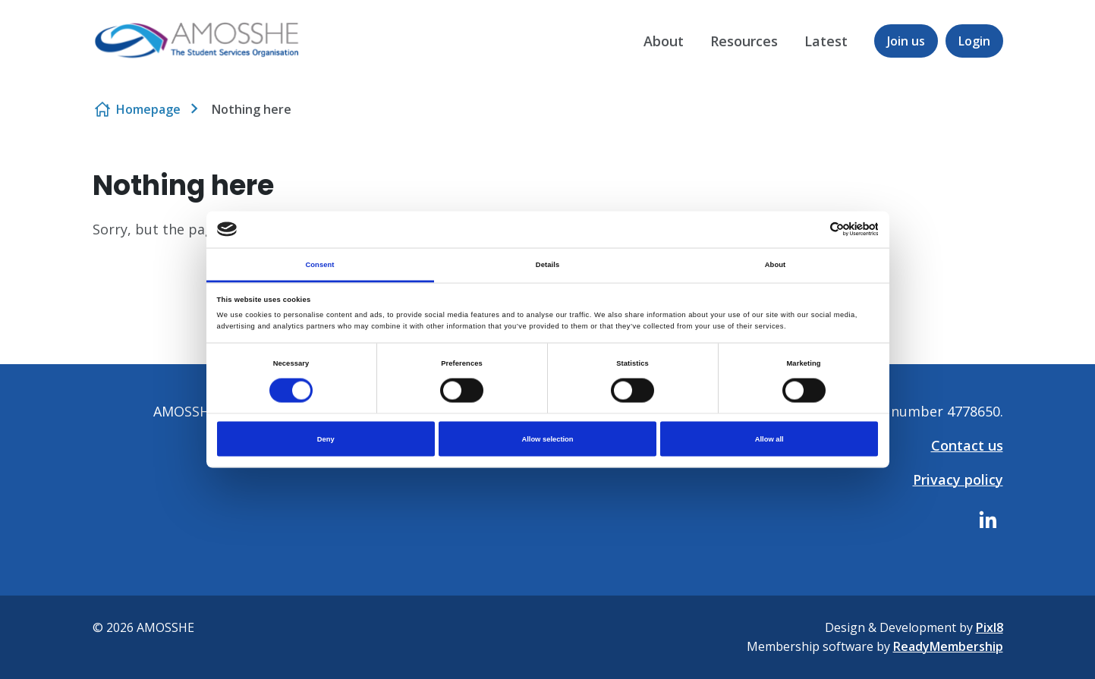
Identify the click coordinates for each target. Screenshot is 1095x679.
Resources (744, 41)
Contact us (967, 445)
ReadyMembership (948, 646)
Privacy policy (958, 479)
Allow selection (547, 439)
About (663, 41)
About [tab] (775, 264)
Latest (826, 41)
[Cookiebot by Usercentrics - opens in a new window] (811, 229)
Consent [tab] (319, 264)
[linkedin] (988, 520)
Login (974, 41)
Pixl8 (989, 627)
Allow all (769, 439)
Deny (326, 439)
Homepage (148, 109)
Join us (906, 41)
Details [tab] (547, 264)
